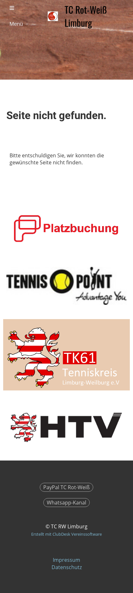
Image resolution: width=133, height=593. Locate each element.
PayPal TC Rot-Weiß (66, 487)
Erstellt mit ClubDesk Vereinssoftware (66, 534)
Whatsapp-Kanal (66, 502)
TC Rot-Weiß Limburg (86, 16)
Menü (16, 16)
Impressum (66, 559)
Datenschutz (67, 567)
